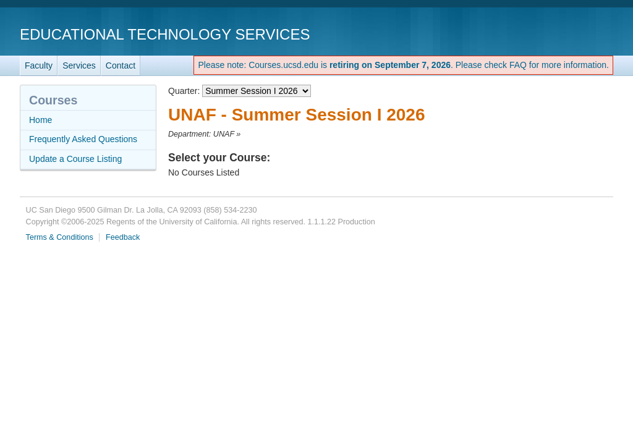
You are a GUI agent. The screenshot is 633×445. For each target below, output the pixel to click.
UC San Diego (542, 34)
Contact (120, 65)
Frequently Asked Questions (83, 139)
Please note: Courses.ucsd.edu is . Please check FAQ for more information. (403, 65)
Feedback (123, 237)
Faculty (39, 65)
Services (79, 65)
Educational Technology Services (165, 34)
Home (40, 120)
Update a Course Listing (75, 159)
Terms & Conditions (59, 237)
